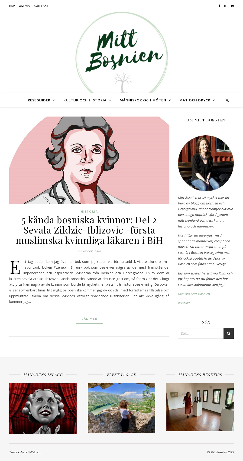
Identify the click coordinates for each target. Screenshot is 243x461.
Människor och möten (143, 100)
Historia (89, 212)
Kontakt (41, 6)
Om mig (25, 6)
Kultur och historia (85, 100)
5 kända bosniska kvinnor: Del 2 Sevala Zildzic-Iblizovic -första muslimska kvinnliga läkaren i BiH (89, 229)
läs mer (89, 319)
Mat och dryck (194, 100)
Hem (12, 6)
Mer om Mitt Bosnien (194, 293)
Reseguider (39, 100)
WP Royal (34, 452)
